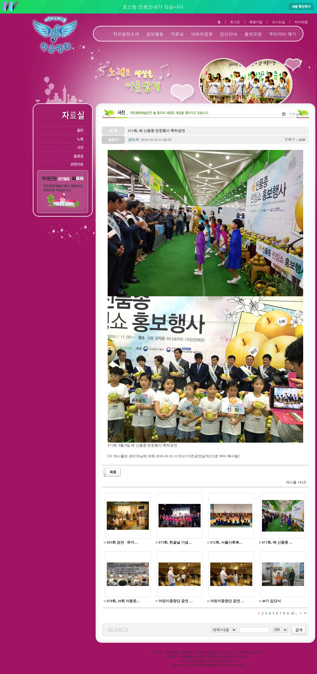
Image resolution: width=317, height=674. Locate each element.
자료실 (177, 34)
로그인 (235, 22)
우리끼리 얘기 (282, 34)
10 (292, 613)
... (296, 613)
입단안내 (228, 34)
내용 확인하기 (301, 6)
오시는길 (278, 22)
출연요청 (253, 34)
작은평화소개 (126, 34)
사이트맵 (301, 22)
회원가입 (256, 22)
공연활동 (155, 34)
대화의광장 (202, 34)
